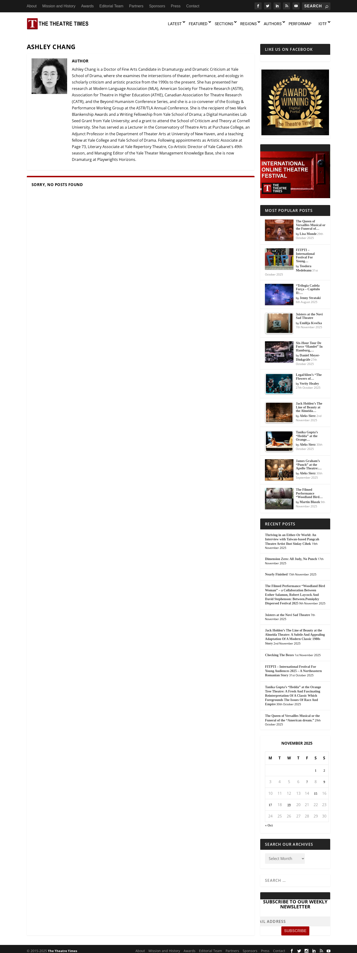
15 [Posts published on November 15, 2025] (315, 790)
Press (176, 6)
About (32, 6)
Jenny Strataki (310, 295)
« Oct (269, 822)
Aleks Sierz (307, 413)
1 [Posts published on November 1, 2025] (315, 767)
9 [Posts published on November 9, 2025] (324, 779)
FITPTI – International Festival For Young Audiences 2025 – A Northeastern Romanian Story (293, 668)
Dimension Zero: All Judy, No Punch (291, 556)
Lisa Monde (308, 230)
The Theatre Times (62, 947)
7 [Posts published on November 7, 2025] (307, 779)
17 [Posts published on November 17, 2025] (270, 802)
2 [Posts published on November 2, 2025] (324, 767)
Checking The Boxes (279, 652)
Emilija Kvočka (311, 320)
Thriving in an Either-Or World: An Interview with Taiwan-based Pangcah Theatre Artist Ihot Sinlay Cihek (292, 536)
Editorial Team (111, 6)
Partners (136, 6)
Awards (87, 6)
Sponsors (157, 6)
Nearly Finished (276, 571)
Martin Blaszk (310, 499)
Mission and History (58, 6)
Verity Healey (309, 380)
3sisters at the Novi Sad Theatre (287, 612)
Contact (192, 6)
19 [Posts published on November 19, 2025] (289, 802)
